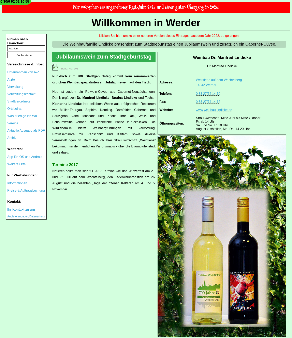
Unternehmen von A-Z (23, 72)
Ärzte (11, 79)
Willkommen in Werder (146, 22)
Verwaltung (15, 86)
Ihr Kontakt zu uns (21, 209)
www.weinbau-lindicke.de (214, 110)
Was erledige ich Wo (22, 116)
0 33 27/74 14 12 (208, 101)
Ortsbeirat (14, 108)
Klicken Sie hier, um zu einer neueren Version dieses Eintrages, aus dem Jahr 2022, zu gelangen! (169, 35)
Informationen (17, 183)
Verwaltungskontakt (21, 94)
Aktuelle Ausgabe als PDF (26, 130)
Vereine (12, 123)
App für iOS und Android (24, 157)
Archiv (11, 138)
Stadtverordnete (18, 101)
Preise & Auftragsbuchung (26, 190)
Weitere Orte (16, 164)
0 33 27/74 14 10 (208, 93)
